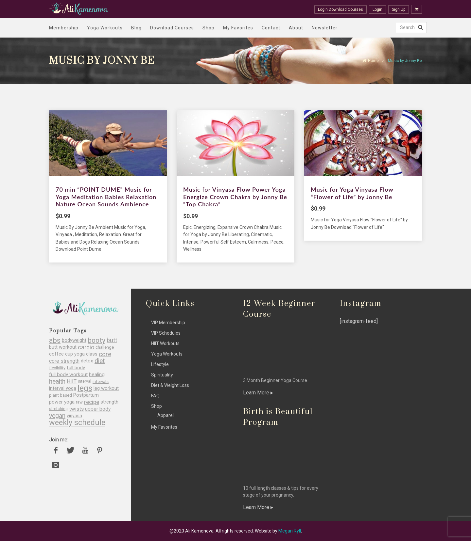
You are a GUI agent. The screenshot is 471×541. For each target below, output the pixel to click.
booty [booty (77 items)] (96, 340)
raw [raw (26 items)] (79, 402)
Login (377, 9)
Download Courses (172, 27)
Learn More (258, 393)
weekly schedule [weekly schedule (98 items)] (77, 422)
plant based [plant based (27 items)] (60, 395)
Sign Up (398, 9)
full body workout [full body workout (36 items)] (68, 374)
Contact (271, 27)
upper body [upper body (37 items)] (98, 409)
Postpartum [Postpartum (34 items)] (86, 395)
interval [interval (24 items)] (84, 381)
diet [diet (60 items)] (100, 361)
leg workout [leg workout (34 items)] (106, 388)
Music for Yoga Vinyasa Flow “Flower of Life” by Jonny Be (352, 193)
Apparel (165, 415)
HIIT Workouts (165, 343)
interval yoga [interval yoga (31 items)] (62, 388)
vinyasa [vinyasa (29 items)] (74, 415)
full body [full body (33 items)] (76, 368)
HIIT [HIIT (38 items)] (72, 381)
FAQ (155, 395)
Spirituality (162, 374)
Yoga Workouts (105, 27)
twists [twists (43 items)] (76, 409)
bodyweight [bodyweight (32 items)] (74, 340)
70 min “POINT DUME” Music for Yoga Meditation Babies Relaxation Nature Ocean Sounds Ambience (106, 197)
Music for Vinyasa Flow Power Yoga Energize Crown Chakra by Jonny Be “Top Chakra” (235, 197)
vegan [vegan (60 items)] (57, 416)
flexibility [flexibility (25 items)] (57, 367)
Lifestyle (160, 364)
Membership (63, 27)
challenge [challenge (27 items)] (105, 347)
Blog (136, 27)
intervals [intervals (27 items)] (101, 381)
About (296, 27)
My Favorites (238, 27)
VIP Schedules (166, 333)
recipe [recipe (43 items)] (91, 402)
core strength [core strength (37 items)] (64, 361)
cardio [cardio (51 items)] (86, 347)
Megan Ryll (289, 530)
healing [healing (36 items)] (97, 374)
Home (373, 60)
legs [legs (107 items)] (85, 388)
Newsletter (325, 27)
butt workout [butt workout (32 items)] (63, 347)
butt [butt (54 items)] (112, 340)
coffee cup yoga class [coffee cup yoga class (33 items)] (73, 354)
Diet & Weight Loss (170, 385)
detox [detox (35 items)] (87, 361)
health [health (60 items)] (57, 381)
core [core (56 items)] (105, 354)
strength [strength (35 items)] (109, 402)
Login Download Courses (340, 9)
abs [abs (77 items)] (55, 340)
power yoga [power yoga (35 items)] (62, 402)
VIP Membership (168, 322)
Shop (208, 27)
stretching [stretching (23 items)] (58, 408)
